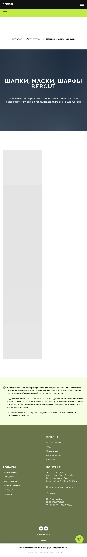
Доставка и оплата (54, 442)
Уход (48, 447)
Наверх (43, 540)
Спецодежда (8, 476)
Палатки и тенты (10, 481)
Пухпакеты (7, 494)
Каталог (17, 39)
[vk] (41, 528)
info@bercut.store (65, 487)
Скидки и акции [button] (53, 451)
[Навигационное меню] (82, 4)
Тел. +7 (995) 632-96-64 (56, 472)
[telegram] (46, 528)
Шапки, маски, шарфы (60, 39)
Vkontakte (50, 493)
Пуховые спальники (11, 485)
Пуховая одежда (10, 472)
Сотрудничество (53, 455)
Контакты (50, 459)
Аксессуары (34, 39)
